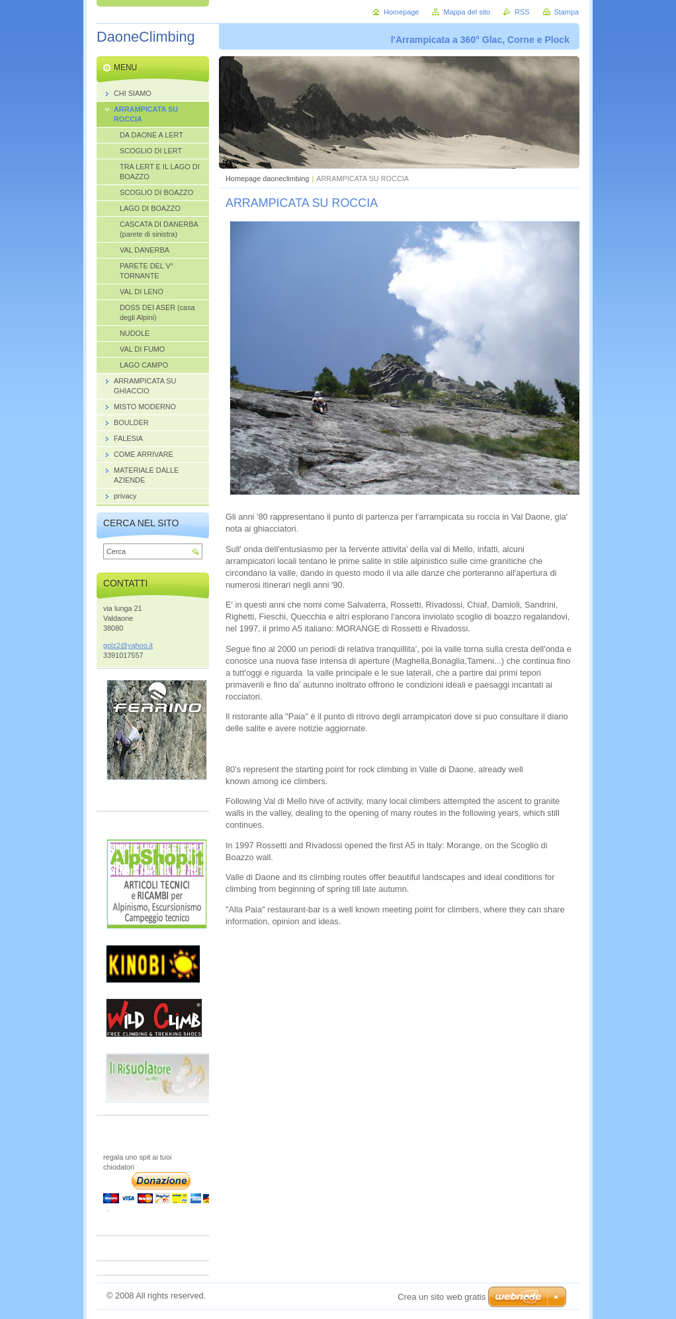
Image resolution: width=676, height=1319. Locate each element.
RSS (522, 12)
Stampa (566, 12)
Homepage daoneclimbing (267, 178)
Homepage (401, 12)
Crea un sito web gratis (442, 1297)
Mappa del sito (466, 12)
